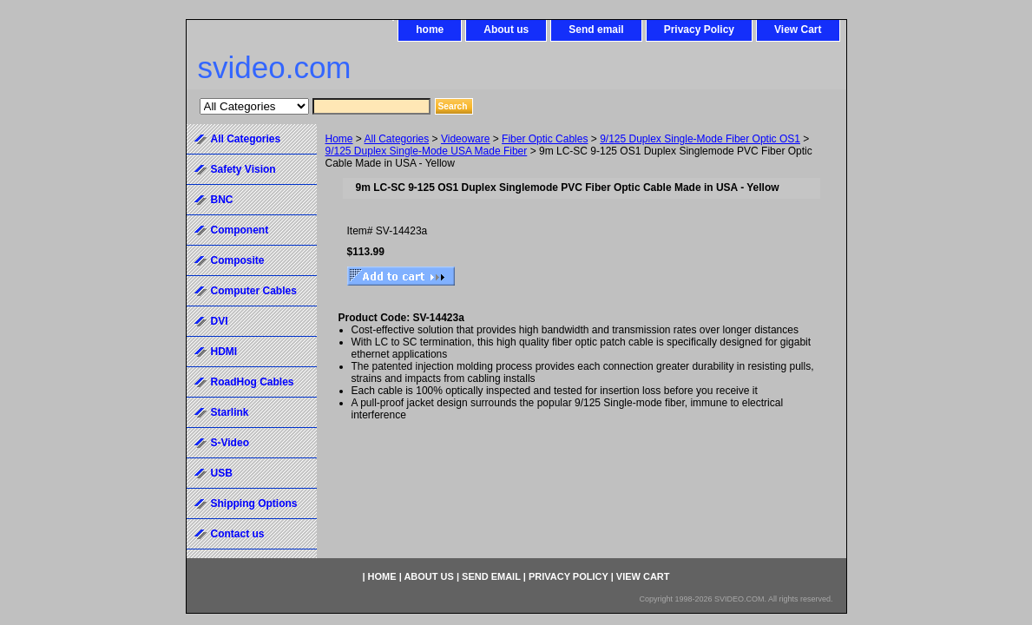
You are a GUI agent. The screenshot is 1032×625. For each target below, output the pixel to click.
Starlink (230, 412)
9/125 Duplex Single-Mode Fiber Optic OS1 (700, 139)
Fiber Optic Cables (545, 139)
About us (506, 29)
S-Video (230, 443)
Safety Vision (243, 169)
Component (240, 230)
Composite (238, 260)
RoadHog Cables (252, 382)
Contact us (238, 534)
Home (339, 139)
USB (222, 473)
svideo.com (275, 67)
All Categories (397, 139)
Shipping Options (254, 503)
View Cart (797, 29)
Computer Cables (254, 291)
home (430, 29)
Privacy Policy (699, 29)
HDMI (224, 351)
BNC (222, 200)
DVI (219, 321)
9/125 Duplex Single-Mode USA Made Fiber (426, 151)
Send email (596, 29)
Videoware (465, 139)
